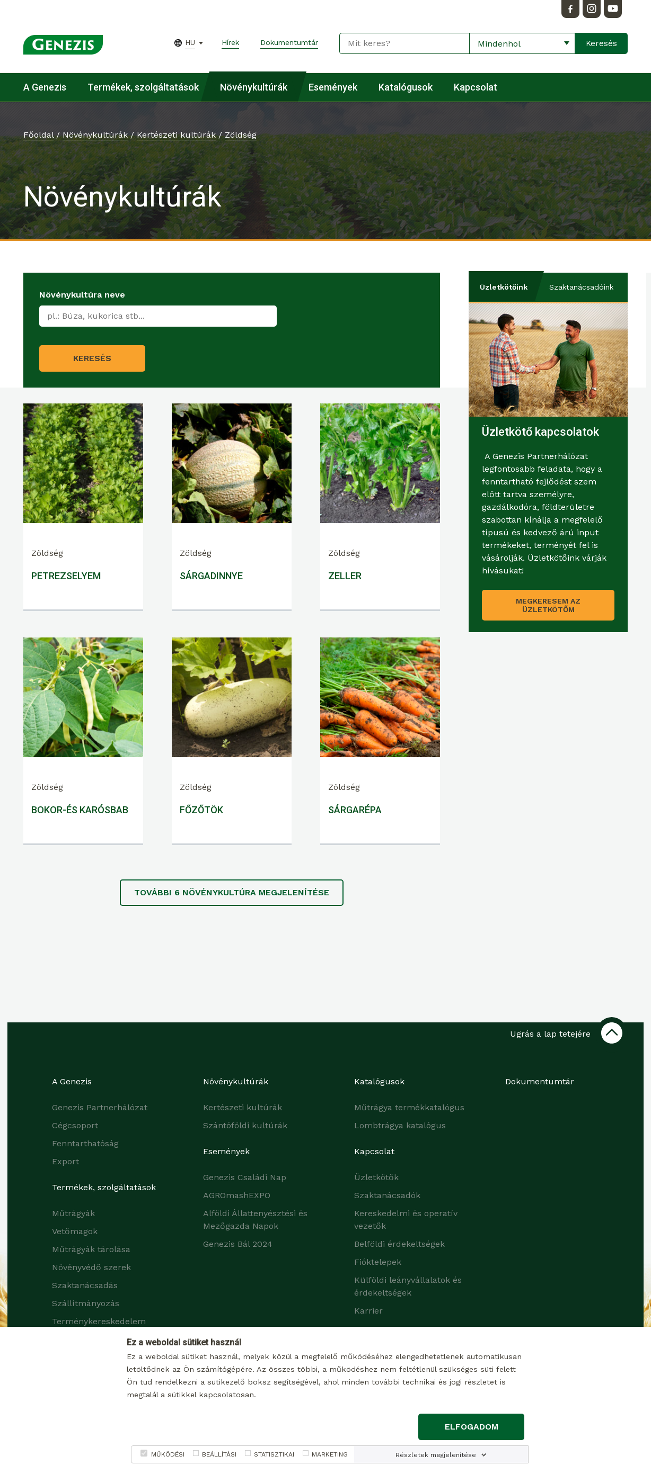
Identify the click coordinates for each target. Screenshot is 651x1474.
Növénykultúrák (253, 87)
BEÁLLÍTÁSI (219, 1454)
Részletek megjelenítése (435, 1455)
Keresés (92, 358)
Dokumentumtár (289, 42)
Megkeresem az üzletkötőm (548, 605)
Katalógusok (406, 87)
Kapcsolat (475, 87)
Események (333, 87)
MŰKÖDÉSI (167, 1454)
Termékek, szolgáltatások (143, 87)
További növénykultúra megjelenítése (231, 892)
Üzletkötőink (503, 287)
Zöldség (241, 135)
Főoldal (38, 135)
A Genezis (44, 87)
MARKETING (330, 1454)
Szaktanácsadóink (581, 287)
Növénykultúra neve (82, 295)
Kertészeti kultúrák (176, 135)
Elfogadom (471, 1427)
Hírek (230, 42)
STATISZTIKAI (274, 1454)
